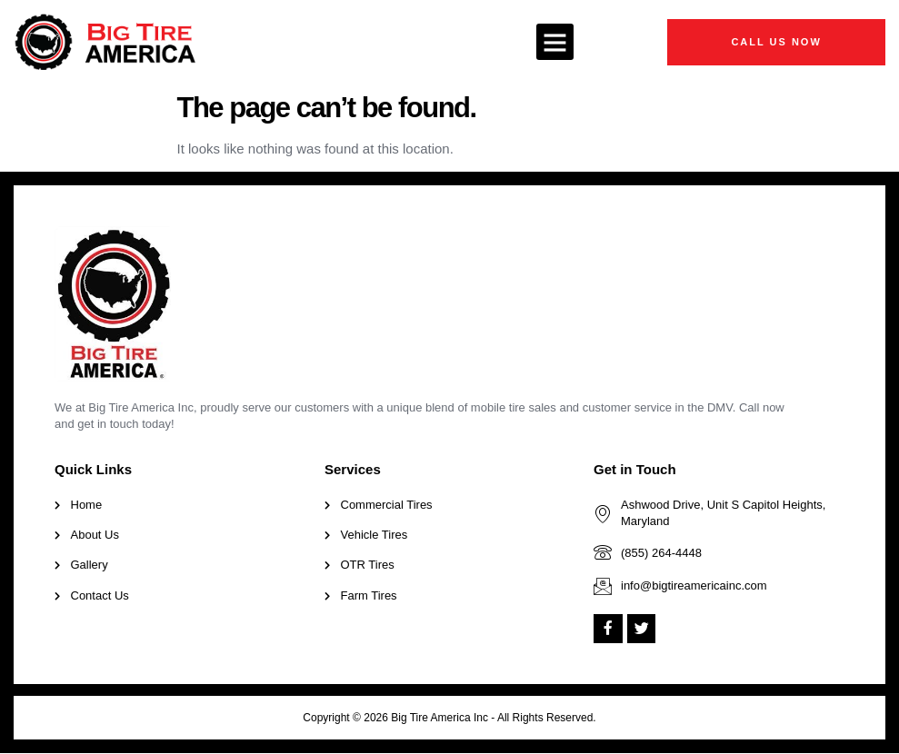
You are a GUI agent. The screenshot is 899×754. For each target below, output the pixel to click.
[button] (555, 42)
